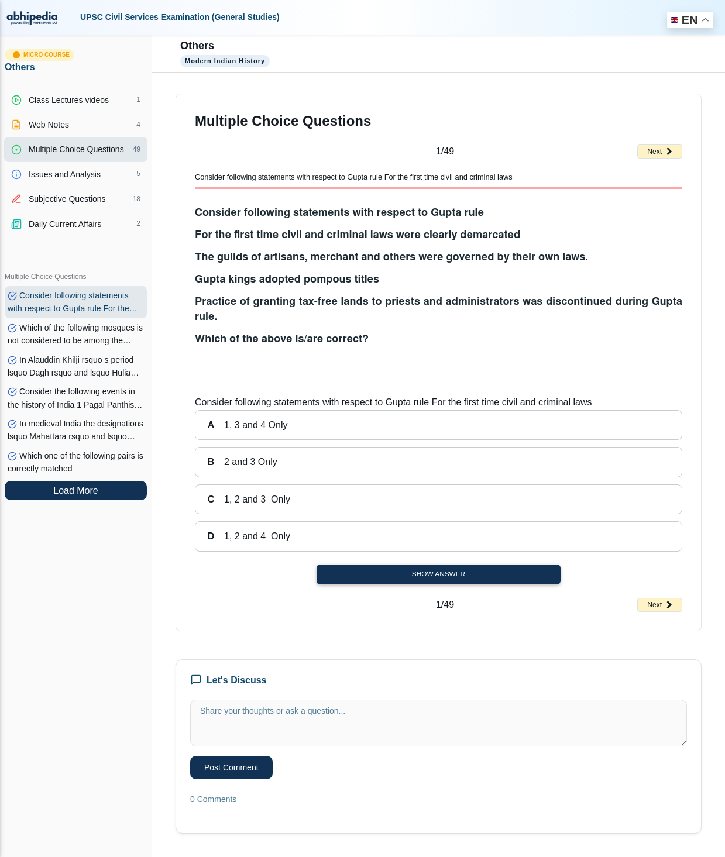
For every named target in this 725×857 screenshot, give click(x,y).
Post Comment (231, 767)
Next (659, 151)
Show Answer (438, 574)
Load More (75, 490)
